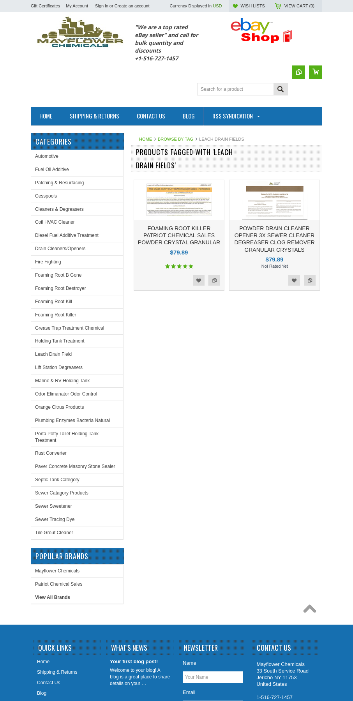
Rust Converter (51, 453)
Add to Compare (214, 280)
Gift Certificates (45, 6)
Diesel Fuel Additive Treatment (67, 235)
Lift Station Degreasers (59, 367)
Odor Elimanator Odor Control (66, 394)
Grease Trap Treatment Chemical (69, 328)
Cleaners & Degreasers (59, 209)
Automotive (46, 156)
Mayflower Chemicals (151, 345)
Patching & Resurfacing (59, 182)
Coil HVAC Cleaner (55, 222)
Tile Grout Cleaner (54, 532)
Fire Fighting (48, 262)
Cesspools (46, 196)
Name (189, 598)
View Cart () (299, 6)
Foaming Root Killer (55, 315)
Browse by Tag (175, 139)
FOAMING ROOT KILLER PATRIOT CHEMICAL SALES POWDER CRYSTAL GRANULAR (179, 235)
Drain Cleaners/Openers (60, 248)
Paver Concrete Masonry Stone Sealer (75, 466)
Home (145, 139)
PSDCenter (297, 676)
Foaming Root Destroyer (60, 288)
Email (189, 627)
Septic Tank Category (57, 479)
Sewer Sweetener (53, 506)
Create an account (132, 6)
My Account (77, 6)
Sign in (101, 6)
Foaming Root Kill (53, 301)
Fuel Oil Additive (52, 169)
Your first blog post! (134, 597)
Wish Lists (252, 6)
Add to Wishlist (199, 280)
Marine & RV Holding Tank (62, 380)
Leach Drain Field (53, 354)
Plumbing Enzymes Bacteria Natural (72, 420)
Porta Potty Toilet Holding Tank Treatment (67, 437)
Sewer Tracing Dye (54, 519)
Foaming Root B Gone (58, 275)
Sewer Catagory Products (61, 493)
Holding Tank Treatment (60, 341)
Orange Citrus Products (59, 407)
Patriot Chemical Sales (152, 358)
